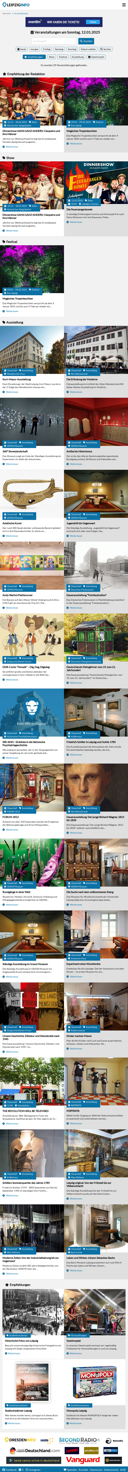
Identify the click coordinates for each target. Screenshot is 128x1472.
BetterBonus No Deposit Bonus (110, 1450)
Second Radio (79, 1441)
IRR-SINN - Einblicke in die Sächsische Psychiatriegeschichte (23, 743)
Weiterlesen (11, 146)
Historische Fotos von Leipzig (21, 1340)
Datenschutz (111, 1469)
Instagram (34, 1469)
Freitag (46, 49)
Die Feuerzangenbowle (79, 209)
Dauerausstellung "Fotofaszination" (86, 595)
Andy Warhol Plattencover (17, 595)
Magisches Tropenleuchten (81, 130)
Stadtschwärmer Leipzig (18, 1410)
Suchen (107, 49)
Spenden (72, 1469)
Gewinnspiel (73, 1340)
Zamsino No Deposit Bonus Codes (72, 1450)
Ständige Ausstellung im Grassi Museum (25, 964)
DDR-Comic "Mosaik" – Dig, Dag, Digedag (26, 666)
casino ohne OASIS (83, 1460)
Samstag (59, 49)
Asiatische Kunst (12, 523)
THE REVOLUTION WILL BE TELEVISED (25, 1110)
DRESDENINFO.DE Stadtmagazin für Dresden (20, 1439)
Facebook (11, 1469)
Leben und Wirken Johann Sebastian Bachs (90, 1257)
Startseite (15, 4)
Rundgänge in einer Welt (16, 891)
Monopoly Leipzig (76, 1410)
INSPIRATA (72, 1110)
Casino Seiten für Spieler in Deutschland (114, 1441)
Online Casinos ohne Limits (113, 1460)
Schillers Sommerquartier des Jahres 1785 (26, 1182)
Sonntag (72, 49)
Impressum (96, 1469)
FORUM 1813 (10, 816)
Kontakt (83, 1469)
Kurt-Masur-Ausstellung (16, 379)
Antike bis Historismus (79, 451)
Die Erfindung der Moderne (81, 379)
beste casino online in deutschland (33, 1460)
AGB (123, 1469)
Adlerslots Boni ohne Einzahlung (91, 1450)
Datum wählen (88, 49)
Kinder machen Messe (78, 1035)
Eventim (47, 1441)
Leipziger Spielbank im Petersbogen (35, 1450)
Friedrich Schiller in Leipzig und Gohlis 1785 (91, 741)
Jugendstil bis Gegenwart (80, 523)
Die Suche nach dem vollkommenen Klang (89, 891)
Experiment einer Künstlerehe (83, 963)
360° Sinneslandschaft (15, 451)
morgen (34, 49)
